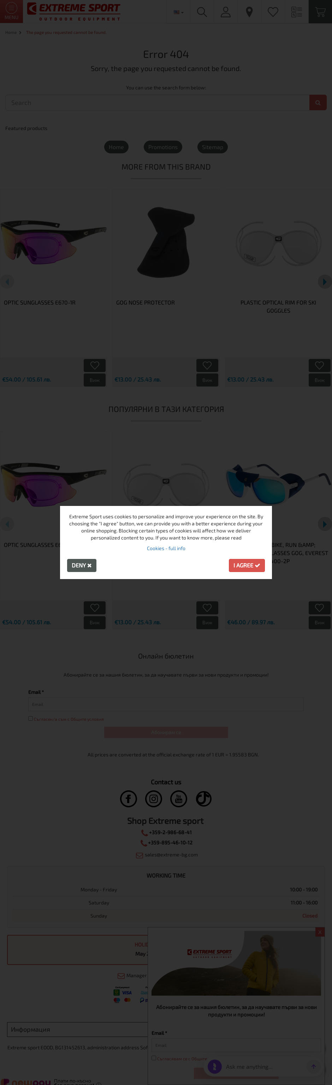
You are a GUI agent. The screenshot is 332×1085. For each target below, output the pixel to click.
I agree (246, 565)
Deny (82, 565)
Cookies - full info (166, 548)
